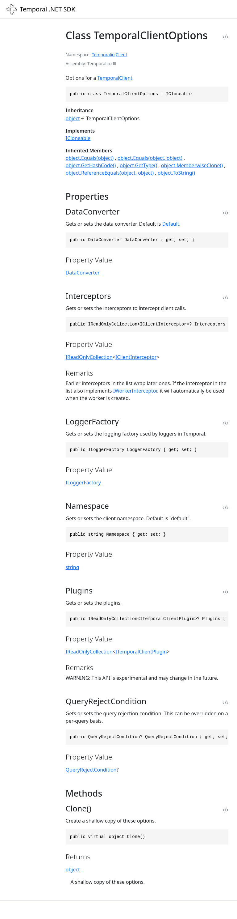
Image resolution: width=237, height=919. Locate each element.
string (72, 567)
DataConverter (83, 272)
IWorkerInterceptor (135, 390)
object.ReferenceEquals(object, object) (110, 172)
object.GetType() (138, 165)
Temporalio (103, 54)
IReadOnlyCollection (89, 357)
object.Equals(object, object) (150, 158)
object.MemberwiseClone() (192, 165)
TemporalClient (114, 77)
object (73, 118)
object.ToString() (176, 172)
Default (170, 223)
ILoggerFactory (83, 482)
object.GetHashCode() (91, 165)
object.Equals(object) (90, 158)
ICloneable (78, 138)
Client (121, 54)
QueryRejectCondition (91, 769)
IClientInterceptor (136, 357)
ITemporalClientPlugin (141, 651)
